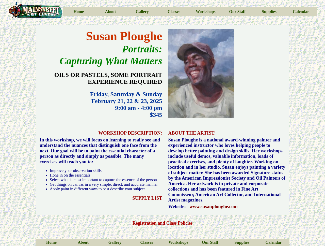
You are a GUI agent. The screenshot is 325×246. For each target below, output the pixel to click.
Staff (241, 11)
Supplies (269, 11)
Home (79, 11)
